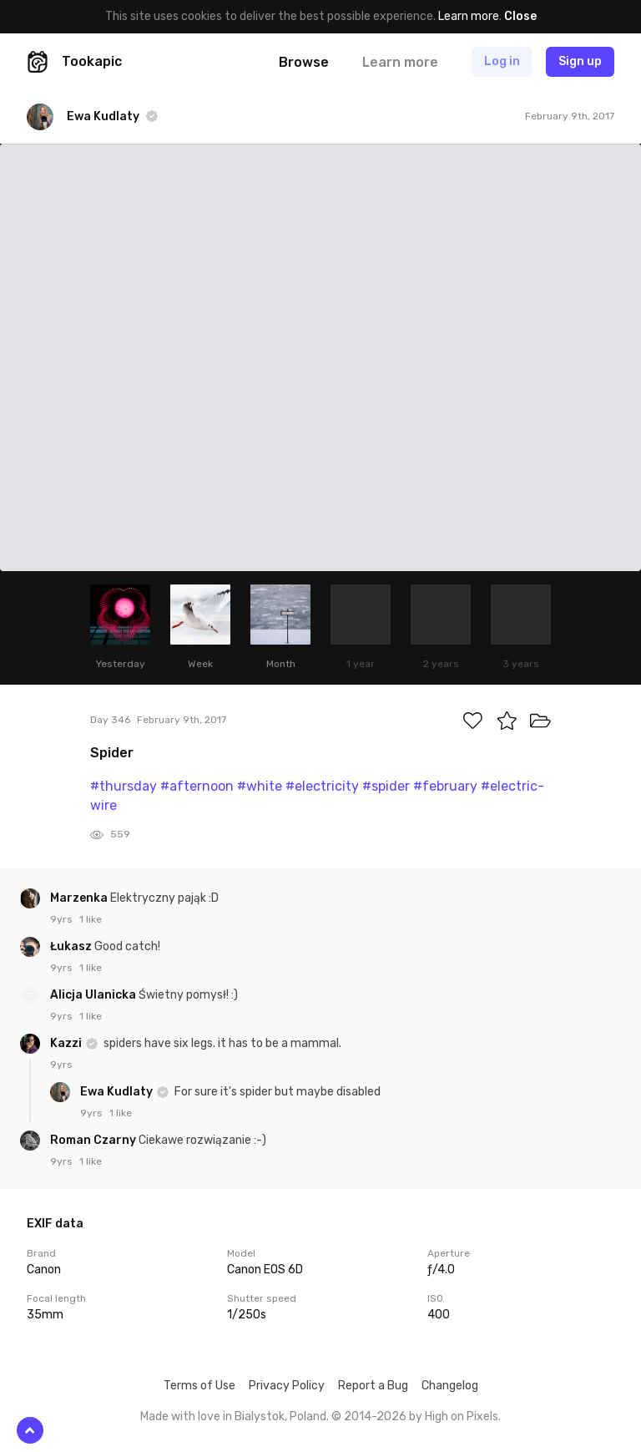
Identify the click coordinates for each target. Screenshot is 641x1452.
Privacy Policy (287, 1386)
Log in (502, 61)
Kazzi (67, 1043)
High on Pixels (461, 1416)
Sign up (580, 61)
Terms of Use (199, 1386)
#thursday (123, 786)
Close (520, 16)
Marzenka (80, 898)
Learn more (468, 16)
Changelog (449, 1386)
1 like (90, 919)
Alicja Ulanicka (94, 995)
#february (445, 786)
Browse (304, 62)
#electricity (322, 786)
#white (259, 786)
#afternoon (197, 786)
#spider (386, 786)
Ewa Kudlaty (117, 1092)
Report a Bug (373, 1386)
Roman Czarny (94, 1140)
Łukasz (72, 946)
